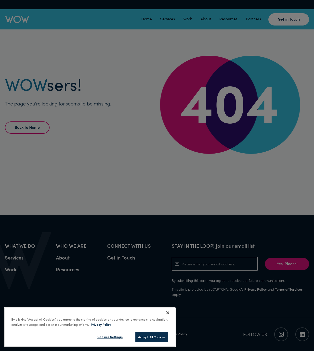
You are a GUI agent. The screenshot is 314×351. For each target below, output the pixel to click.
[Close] (167, 312)
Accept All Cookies (152, 337)
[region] (90, 327)
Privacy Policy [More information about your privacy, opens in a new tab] (101, 324)
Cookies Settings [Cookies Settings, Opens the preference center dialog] (110, 336)
